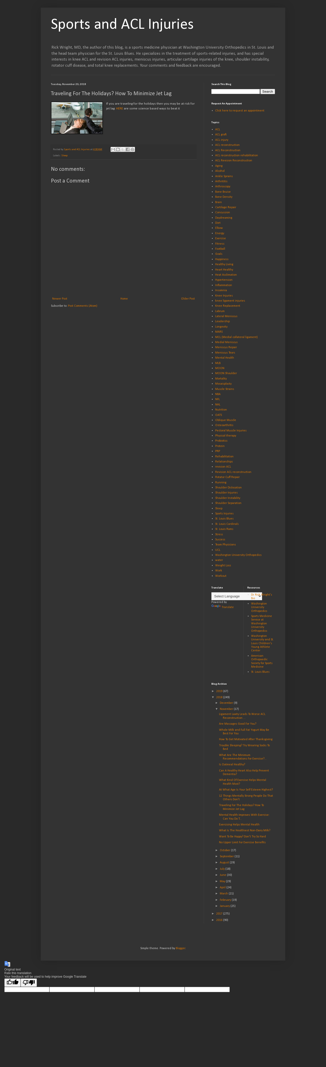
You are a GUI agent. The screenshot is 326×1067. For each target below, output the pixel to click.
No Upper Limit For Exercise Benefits (242, 842)
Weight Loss (223, 565)
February (226, 900)
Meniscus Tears (225, 352)
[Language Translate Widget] (236, 596)
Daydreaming (223, 217)
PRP (217, 451)
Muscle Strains (224, 389)
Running (220, 482)
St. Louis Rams (224, 529)
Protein (220, 446)
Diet (218, 222)
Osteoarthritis (224, 425)
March (224, 893)
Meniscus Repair (226, 347)
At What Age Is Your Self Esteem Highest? (246, 789)
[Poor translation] (29, 982)
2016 (219, 920)
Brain (218, 202)
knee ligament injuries (230, 300)
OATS (218, 415)
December (227, 703)
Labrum (220, 311)
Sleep (64, 155)
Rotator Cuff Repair (227, 477)
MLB (218, 363)
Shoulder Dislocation (228, 487)
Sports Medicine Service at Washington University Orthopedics (261, 624)
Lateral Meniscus (226, 316)
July (222, 869)
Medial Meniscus (226, 342)
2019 (219, 691)
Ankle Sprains (224, 176)
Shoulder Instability (227, 498)
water (219, 560)
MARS (219, 331)
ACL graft (221, 134)
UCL (217, 550)
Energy (219, 233)
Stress (219, 534)
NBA (218, 394)
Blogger (180, 948)
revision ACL (223, 466)
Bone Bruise (223, 191)
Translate (222, 607)
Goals (218, 254)
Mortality (221, 378)
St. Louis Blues (224, 518)
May (223, 881)
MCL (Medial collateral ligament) (236, 337)
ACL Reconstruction (227, 150)
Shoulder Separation (228, 503)
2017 (219, 913)
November (227, 709)
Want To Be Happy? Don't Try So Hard (242, 836)
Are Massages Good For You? (237, 723)
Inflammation (223, 285)
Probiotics (221, 440)
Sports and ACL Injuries (122, 25)
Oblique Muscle (225, 420)
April (223, 887)
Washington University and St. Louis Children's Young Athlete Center (262, 643)
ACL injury (221, 140)
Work (218, 570)
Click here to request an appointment (239, 110)
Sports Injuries (224, 513)
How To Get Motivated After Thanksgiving (246, 739)
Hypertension (224, 280)
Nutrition (221, 409)
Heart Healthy (224, 269)
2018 (219, 697)
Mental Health (224, 357)
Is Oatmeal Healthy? (232, 764)
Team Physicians (225, 544)
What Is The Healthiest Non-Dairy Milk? (244, 830)
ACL (217, 129)
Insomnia (221, 290)
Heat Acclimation (226, 274)
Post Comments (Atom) (82, 305)
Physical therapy (225, 435)
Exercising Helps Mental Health (239, 824)
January (225, 906)
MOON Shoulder (226, 373)
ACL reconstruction (227, 145)
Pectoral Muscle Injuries (231, 430)
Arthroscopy (222, 186)
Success (220, 539)
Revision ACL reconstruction (233, 472)
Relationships (224, 461)
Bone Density (223, 197)
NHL (217, 404)
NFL (217, 399)
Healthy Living (224, 264)
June (223, 875)
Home (124, 298)
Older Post (188, 298)
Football (220, 248)
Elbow (219, 228)
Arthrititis (221, 181)
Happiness (221, 259)
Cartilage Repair (225, 207)
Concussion (222, 212)
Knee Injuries (224, 295)
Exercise (220, 238)
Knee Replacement (227, 305)
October (225, 850)
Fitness (219, 243)
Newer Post (59, 298)
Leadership (222, 321)
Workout (220, 576)
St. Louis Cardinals (227, 524)
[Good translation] (12, 982)
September (227, 856)
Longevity (221, 326)
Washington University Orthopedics (238, 555)
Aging (219, 165)
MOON (219, 368)
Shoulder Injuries (226, 492)
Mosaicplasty (223, 383)
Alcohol (220, 171)
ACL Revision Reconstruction (233, 160)
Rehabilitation (224, 456)
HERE (119, 108)
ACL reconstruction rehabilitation (236, 155)
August (225, 862)
